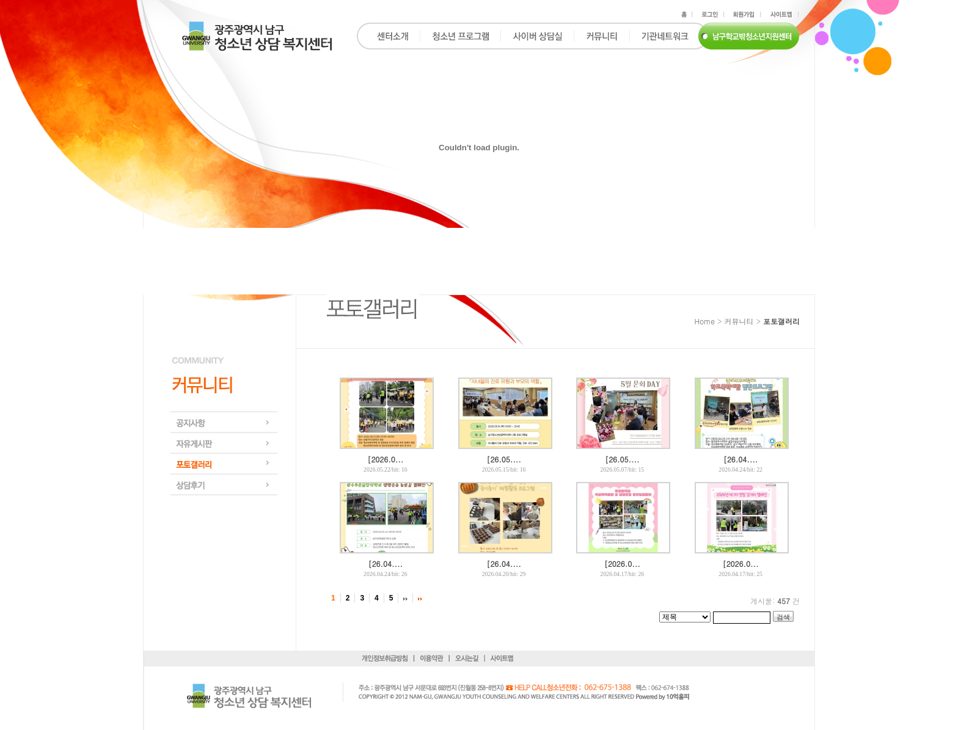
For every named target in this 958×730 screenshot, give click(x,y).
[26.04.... (740, 459)
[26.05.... (503, 459)
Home (704, 321)
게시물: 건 (775, 601)
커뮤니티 (738, 321)
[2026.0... (385, 459)
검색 (783, 617)
